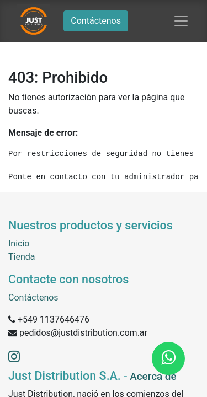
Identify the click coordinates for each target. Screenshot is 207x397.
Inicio (18, 243)
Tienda (21, 256)
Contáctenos (96, 20)
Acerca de (153, 377)
